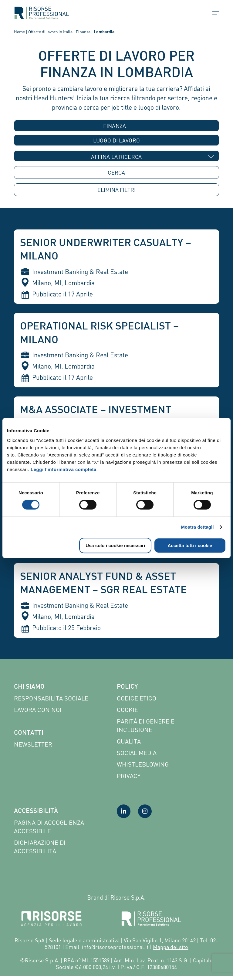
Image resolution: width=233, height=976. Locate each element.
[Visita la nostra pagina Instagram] (145, 811)
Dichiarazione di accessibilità (40, 847)
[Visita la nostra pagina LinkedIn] (123, 811)
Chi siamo (29, 687)
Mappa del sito (170, 947)
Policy (127, 687)
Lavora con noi (38, 710)
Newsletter (33, 744)
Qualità (129, 741)
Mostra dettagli (197, 527)
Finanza (83, 31)
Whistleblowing (143, 764)
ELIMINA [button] (116, 190)
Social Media (137, 753)
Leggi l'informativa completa (63, 469)
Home (19, 31)
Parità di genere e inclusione (145, 725)
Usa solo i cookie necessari (115, 545)
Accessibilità (36, 811)
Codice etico (136, 698)
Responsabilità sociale (51, 698)
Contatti (28, 733)
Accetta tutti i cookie (190, 545)
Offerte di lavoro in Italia (50, 31)
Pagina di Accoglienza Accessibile (49, 827)
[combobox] (116, 125)
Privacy (128, 776)
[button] (213, 13)
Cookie (127, 710)
